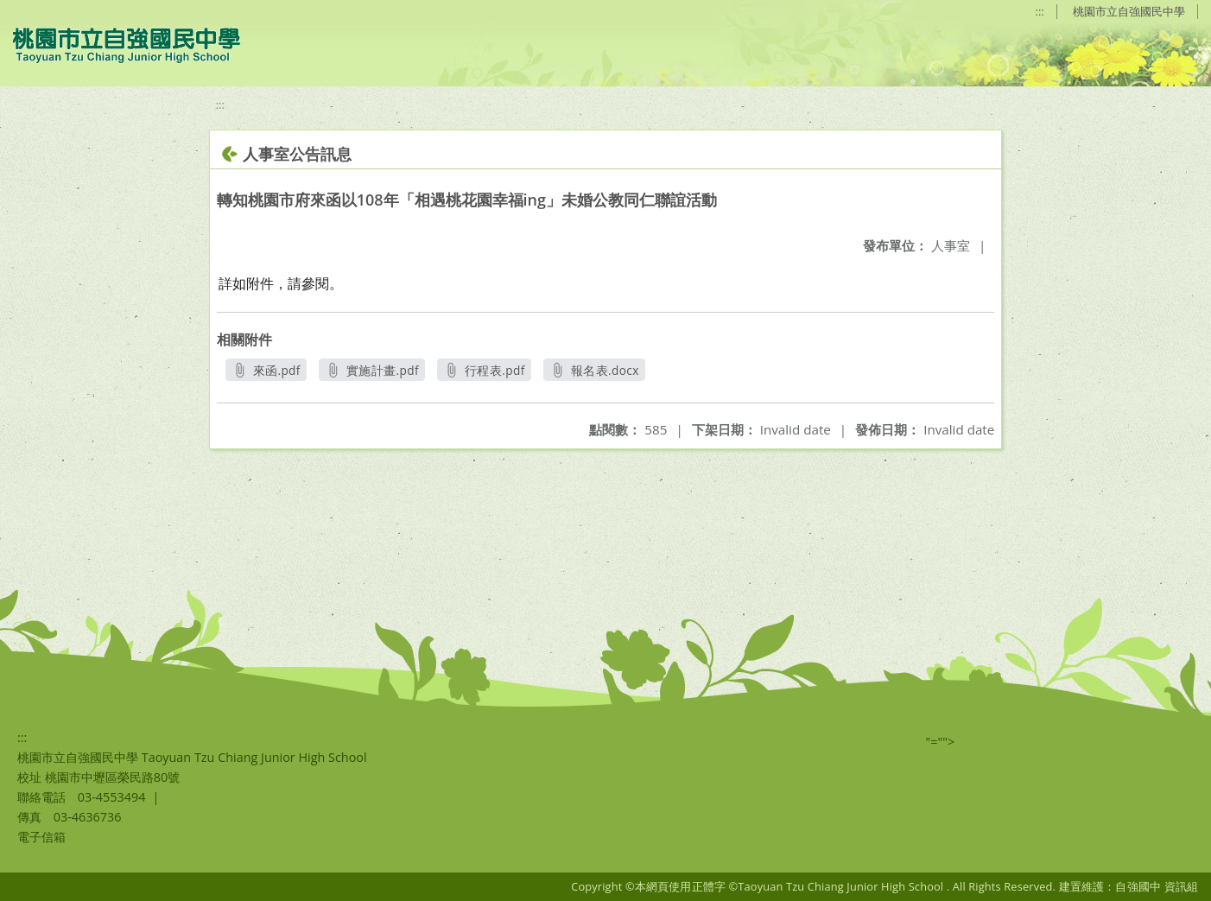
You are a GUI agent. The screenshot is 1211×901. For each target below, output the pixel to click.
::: (1040, 11)
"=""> (940, 741)
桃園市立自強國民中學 (1129, 11)
